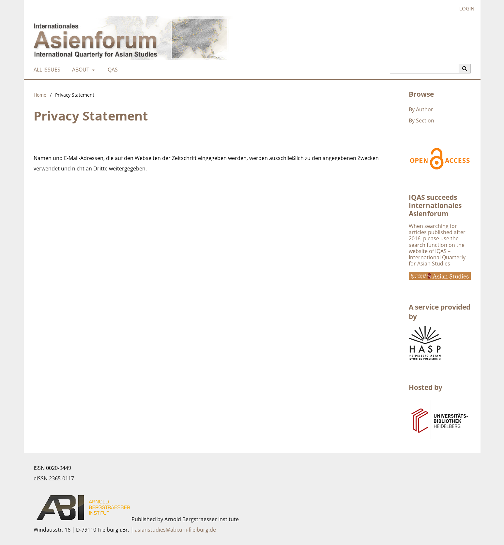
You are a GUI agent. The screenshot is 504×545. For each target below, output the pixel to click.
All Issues (45, 69)
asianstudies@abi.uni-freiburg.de (175, 529)
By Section (421, 120)
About (80, 69)
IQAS (111, 69)
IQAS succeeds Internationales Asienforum (435, 205)
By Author (421, 109)
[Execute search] (465, 68)
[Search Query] (424, 68)
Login (464, 8)
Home (40, 95)
